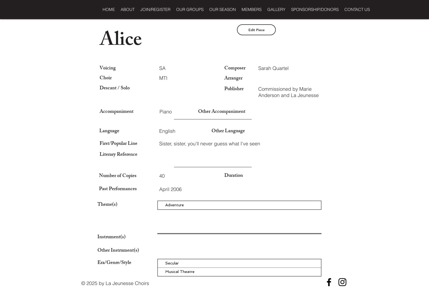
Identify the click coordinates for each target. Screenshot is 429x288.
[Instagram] (342, 282)
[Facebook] (329, 282)
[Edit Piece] (256, 29)
